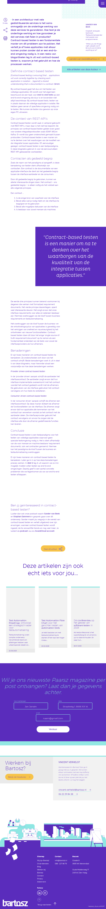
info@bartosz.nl (61, 860)
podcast (24, 531)
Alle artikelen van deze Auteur (82, 69)
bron (57, 84)
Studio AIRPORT (100, 906)
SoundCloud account (44, 531)
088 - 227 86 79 (61, 863)
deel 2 (30, 463)
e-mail (38, 713)
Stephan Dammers (22, 516)
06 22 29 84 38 (66, 794)
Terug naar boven (44, 902)
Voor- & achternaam (20, 701)
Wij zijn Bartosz (43, 860)
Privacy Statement (41, 880)
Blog (39, 867)
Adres (60, 701)
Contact (40, 876)
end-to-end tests (45, 95)
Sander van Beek (52, 513)
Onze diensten (43, 863)
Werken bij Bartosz (41, 871)
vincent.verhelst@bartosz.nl (72, 789)
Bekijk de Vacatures (17, 777)
